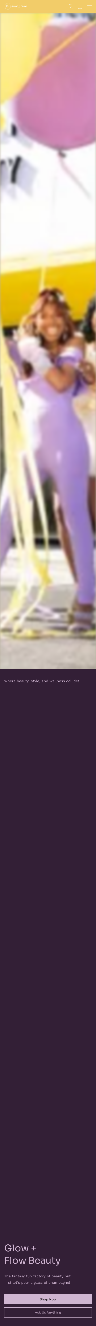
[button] (16, 6)
